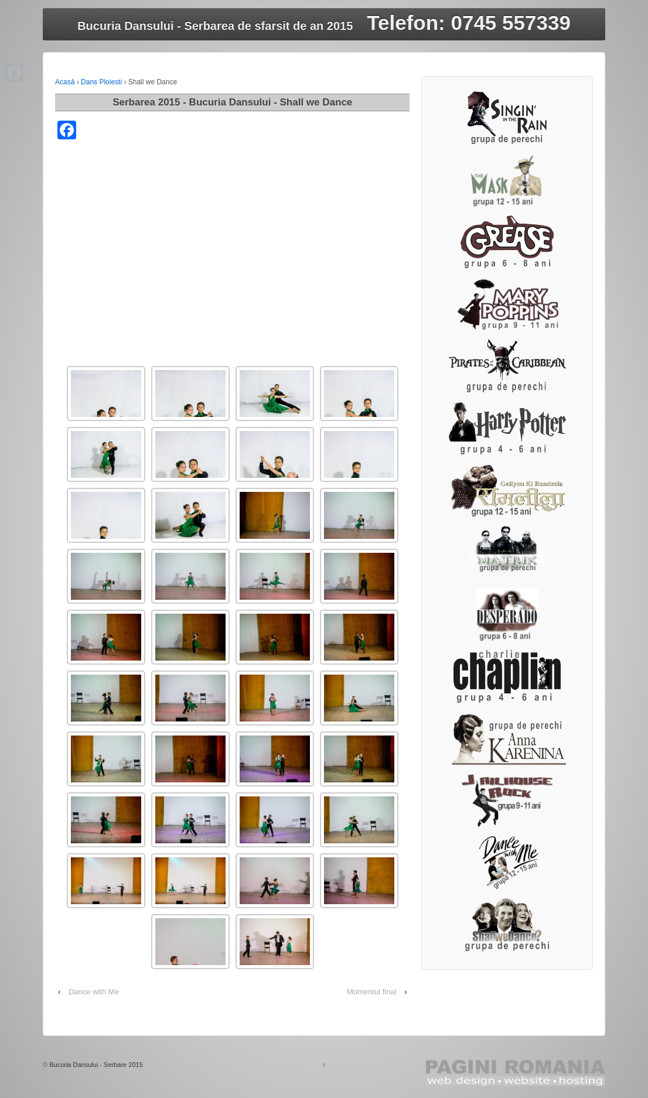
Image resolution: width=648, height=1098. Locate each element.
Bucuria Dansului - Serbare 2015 (96, 1064)
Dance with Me (94, 991)
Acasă (64, 82)
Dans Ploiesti (101, 82)
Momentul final (372, 991)
